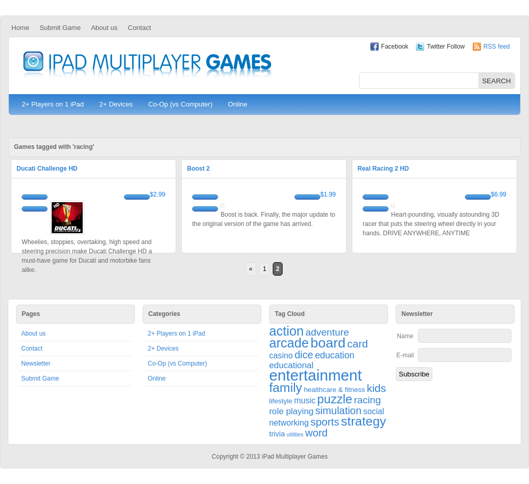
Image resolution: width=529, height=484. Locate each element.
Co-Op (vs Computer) (180, 104)
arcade (289, 343)
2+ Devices (116, 104)
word (316, 432)
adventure (327, 332)
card (357, 344)
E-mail (405, 355)
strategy (363, 421)
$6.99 (498, 194)
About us (104, 28)
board (328, 343)
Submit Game (60, 28)
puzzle (334, 399)
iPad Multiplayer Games (147, 66)
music (304, 400)
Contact (139, 28)
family (285, 388)
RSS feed (497, 46)
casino (281, 355)
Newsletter (36, 363)
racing (367, 400)
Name (405, 336)
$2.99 (157, 194)
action (286, 331)
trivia (277, 434)
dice (303, 354)
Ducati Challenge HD (47, 168)
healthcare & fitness (334, 390)
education (334, 355)
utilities (295, 434)
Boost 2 (198, 168)
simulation (338, 410)
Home (20, 28)
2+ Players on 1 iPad (53, 104)
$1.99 (328, 194)
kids (376, 388)
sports (324, 422)
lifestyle (280, 401)
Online (237, 104)
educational (291, 365)
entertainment (315, 375)
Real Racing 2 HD (383, 168)
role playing (291, 411)
